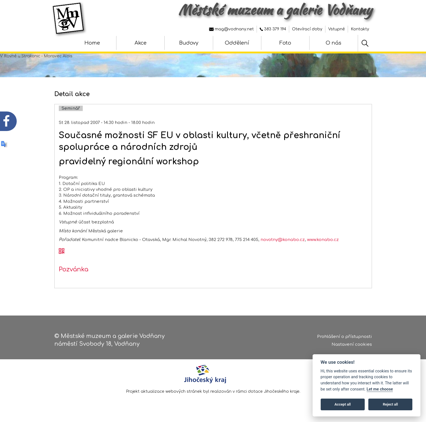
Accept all (343, 404)
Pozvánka (73, 281)
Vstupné (336, 29)
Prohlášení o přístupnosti (344, 338)
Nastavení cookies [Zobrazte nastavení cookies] (352, 346)
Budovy (188, 43)
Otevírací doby (307, 29)
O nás (333, 43)
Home (92, 43)
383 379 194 (273, 29)
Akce (141, 43)
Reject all (390, 404)
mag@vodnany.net (231, 29)
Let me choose (380, 389)
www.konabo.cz (323, 251)
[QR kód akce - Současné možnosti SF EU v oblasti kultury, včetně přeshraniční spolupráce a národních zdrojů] (61, 263)
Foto (285, 43)
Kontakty (360, 29)
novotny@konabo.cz (283, 251)
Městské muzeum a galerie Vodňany (275, 10)
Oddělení (237, 43)
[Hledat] (365, 43)
